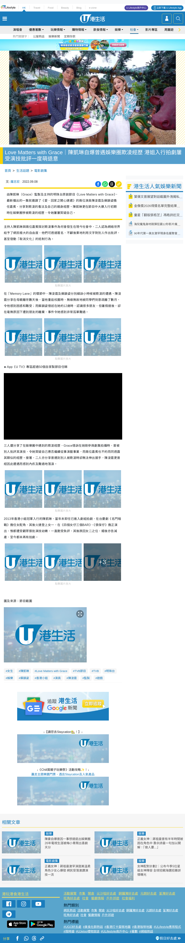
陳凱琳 (24, 671)
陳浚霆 (72, 678)
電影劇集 (40, 171)
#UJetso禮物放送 (87, 931)
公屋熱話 (38, 36)
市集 (82, 893)
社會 (133, 29)
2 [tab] (88, 45)
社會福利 (128, 898)
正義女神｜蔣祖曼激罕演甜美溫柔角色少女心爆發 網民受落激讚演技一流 (67, 870)
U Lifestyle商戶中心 (136, 7)
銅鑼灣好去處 (128, 893)
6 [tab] (103, 45)
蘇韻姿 (24, 678)
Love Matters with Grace (51, 671)
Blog (78, 7)
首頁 (8, 171)
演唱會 (17, 29)
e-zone (93, 7)
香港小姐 (42, 678)
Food (50, 7)
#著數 (134, 931)
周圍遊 (169, 29)
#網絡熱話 (146, 931)
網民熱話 (70, 910)
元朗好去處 (148, 893)
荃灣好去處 (167, 893)
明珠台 (110, 671)
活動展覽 (70, 893)
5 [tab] (99, 45)
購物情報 (78, 29)
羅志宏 (15, 181)
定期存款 (69, 36)
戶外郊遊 (112, 898)
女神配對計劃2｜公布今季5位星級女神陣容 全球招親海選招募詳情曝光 (159, 870)
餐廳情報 (97, 898)
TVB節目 (80, 671)
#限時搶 (69, 931)
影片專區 (151, 29)
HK (24, 7)
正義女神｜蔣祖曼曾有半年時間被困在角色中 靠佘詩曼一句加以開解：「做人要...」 (160, 843)
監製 (87, 678)
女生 (10, 671)
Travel (36, 7)
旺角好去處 (72, 898)
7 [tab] (93, 49)
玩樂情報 (57, 29)
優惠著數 (35, 29)
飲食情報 (99, 29)
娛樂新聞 (54, 36)
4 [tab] (95, 45)
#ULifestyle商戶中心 (114, 931)
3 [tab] (92, 45)
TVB (96, 671)
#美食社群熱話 (93, 926)
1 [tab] (84, 45)
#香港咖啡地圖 (142, 926)
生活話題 (22, 171)
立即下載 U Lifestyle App (169, 7)
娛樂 (118, 29)
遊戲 (100, 678)
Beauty (65, 7)
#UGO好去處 (72, 926)
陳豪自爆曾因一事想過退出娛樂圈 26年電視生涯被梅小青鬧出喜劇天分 (67, 843)
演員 (58, 678)
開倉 (91, 893)
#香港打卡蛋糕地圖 (117, 926)
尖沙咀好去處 (106, 893)
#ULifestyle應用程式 (167, 926)
